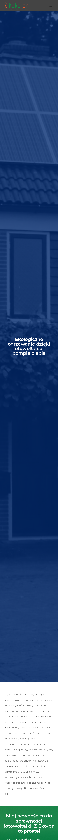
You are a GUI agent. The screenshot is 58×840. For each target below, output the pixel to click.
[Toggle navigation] (51, 6)
